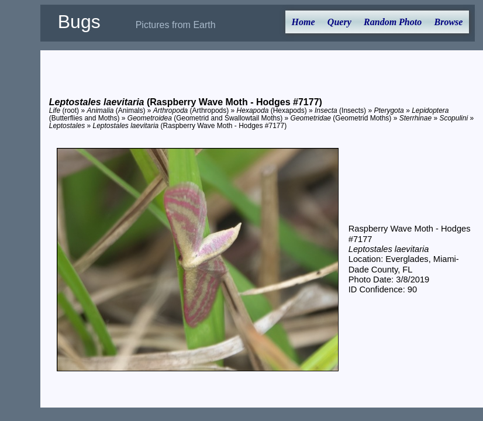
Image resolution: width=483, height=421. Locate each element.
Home (303, 22)
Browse (448, 22)
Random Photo (393, 22)
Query (339, 22)
